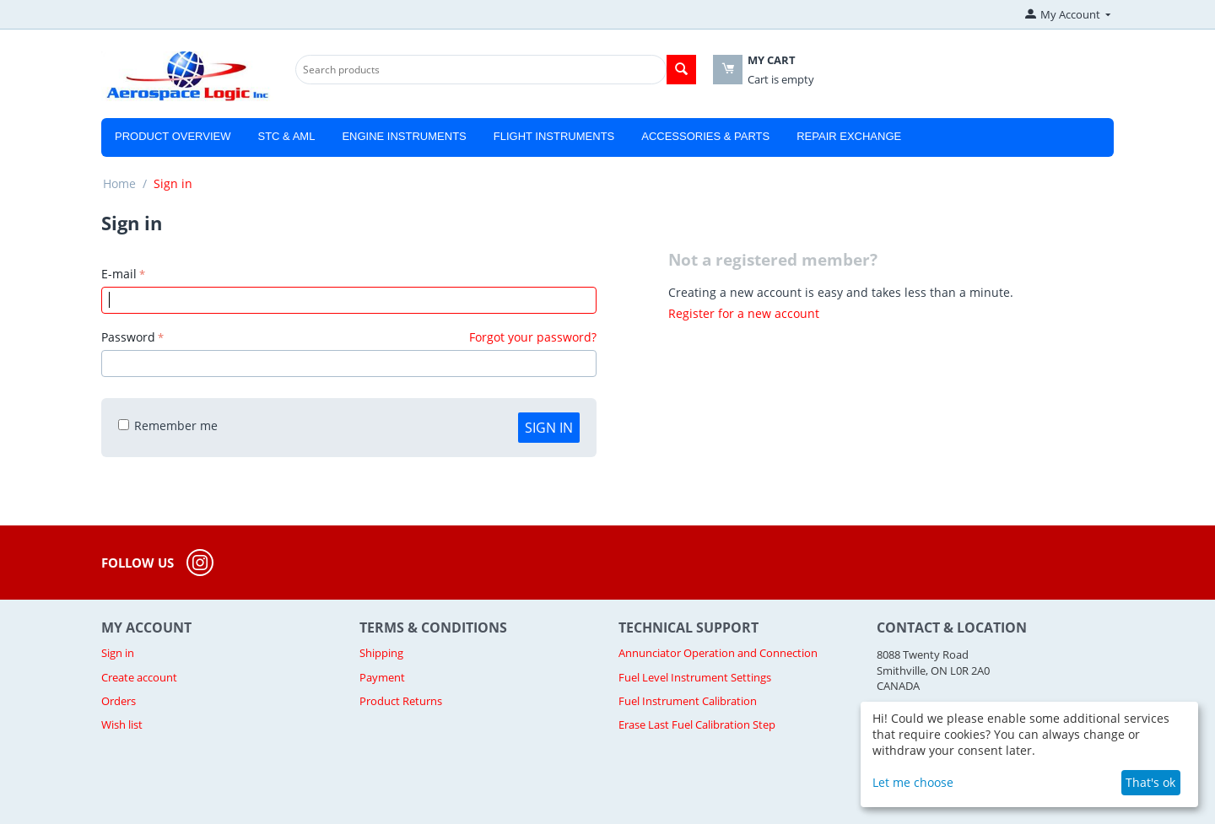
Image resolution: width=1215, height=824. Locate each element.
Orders (118, 700)
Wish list (122, 724)
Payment (382, 677)
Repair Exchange (848, 136)
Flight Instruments (554, 136)
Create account (139, 677)
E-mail (119, 274)
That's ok (1150, 782)
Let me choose (912, 782)
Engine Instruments (404, 136)
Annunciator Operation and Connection (718, 652)
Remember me (168, 425)
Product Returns (400, 700)
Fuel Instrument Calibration (687, 700)
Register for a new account (743, 313)
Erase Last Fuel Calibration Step (696, 724)
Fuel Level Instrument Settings (694, 677)
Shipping (381, 652)
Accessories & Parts (705, 136)
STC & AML (286, 136)
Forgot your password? (533, 337)
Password (128, 337)
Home (119, 183)
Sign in (549, 427)
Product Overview (172, 136)
